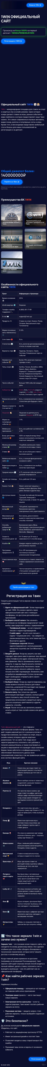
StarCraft (31, 390)
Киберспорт (6, 390)
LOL (27, 392)
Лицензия (5, 413)
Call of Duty (37, 392)
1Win (3, 109)
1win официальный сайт (11, 727)
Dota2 (21, 390)
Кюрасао (29, 415)
